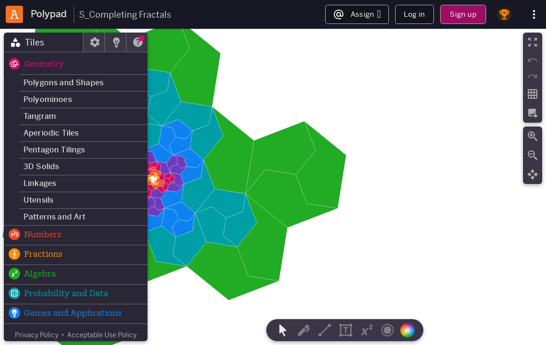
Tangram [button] (39, 116)
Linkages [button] (39, 183)
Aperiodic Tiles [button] (51, 133)
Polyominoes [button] (47, 99)
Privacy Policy (36, 335)
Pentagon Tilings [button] (54, 150)
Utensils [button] (38, 200)
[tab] (43, 42)
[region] (273, 187)
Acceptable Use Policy (101, 335)
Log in (414, 14)
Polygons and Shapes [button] (63, 83)
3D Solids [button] (41, 166)
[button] (76, 64)
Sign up (463, 14)
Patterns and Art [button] (54, 217)
